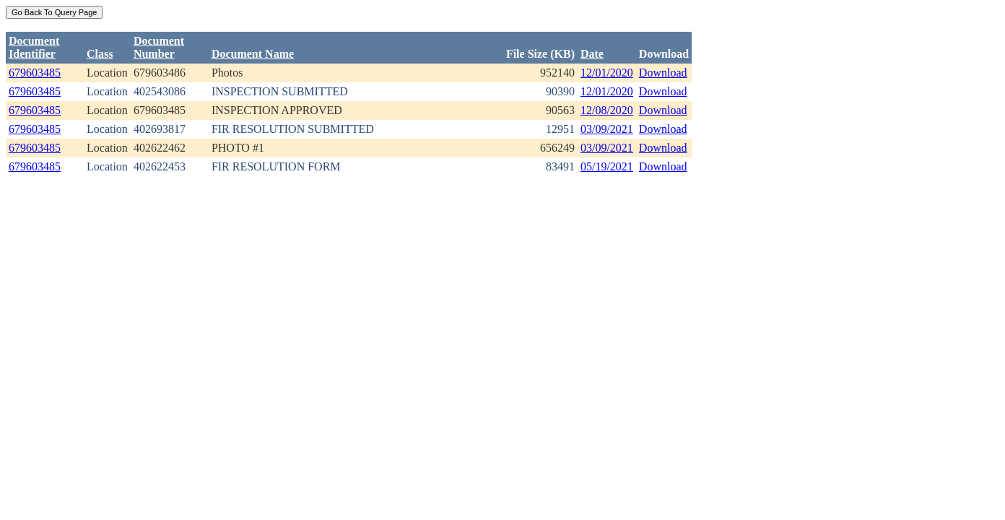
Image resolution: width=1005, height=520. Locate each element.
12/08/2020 (606, 110)
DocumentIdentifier (34, 47)
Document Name (253, 54)
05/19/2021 (606, 166)
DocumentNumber (159, 47)
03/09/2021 (606, 129)
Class (100, 54)
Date (592, 54)
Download (663, 72)
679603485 (35, 72)
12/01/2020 (606, 72)
